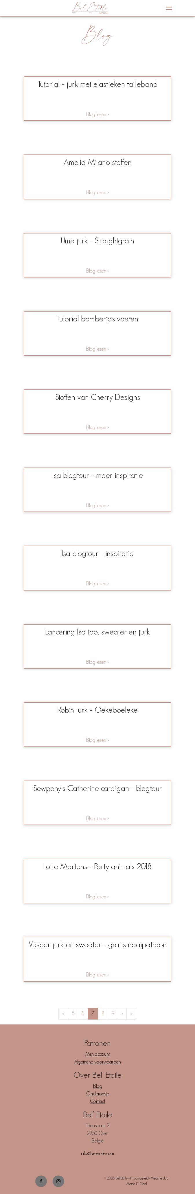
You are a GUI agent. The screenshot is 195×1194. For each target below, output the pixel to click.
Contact (97, 1101)
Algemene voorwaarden (97, 1062)
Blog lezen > (97, 114)
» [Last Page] (131, 1013)
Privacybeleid (139, 1178)
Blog (97, 1086)
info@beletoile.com (97, 1153)
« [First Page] (63, 1013)
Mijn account (97, 1054)
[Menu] (169, 8)
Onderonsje (97, 1094)
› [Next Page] (122, 1013)
